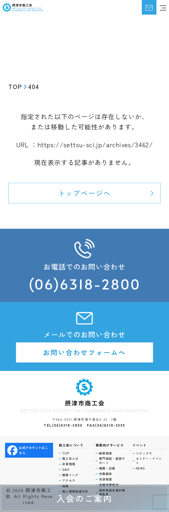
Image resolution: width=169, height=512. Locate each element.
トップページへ (84, 193)
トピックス (144, 453)
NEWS (140, 468)
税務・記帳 (107, 468)
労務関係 (105, 474)
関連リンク (70, 475)
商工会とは (70, 459)
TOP (65, 453)
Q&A (66, 469)
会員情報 (68, 464)
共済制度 (105, 479)
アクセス (68, 480)
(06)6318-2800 (85, 284)
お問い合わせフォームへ (84, 352)
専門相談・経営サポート (112, 461)
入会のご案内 (84, 498)
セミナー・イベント (149, 461)
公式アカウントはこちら (27, 450)
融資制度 (105, 453)
